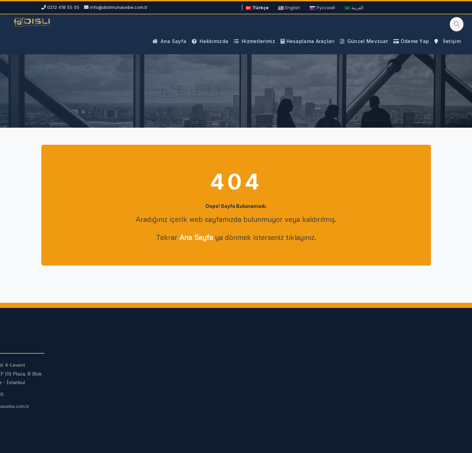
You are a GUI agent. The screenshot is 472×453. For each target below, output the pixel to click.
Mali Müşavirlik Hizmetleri (78, 366)
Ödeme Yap (355, 418)
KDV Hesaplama (168, 366)
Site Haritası (263, 398)
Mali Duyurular (266, 388)
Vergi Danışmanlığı (70, 377)
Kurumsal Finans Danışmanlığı (82, 407)
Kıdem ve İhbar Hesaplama (180, 398)
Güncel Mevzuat (268, 366)
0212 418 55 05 (359, 394)
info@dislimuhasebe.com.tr (119, 7)
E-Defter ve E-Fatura (73, 417)
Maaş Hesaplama (169, 377)
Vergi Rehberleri (268, 377)
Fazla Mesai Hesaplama (176, 388)
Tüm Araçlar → (166, 409)
